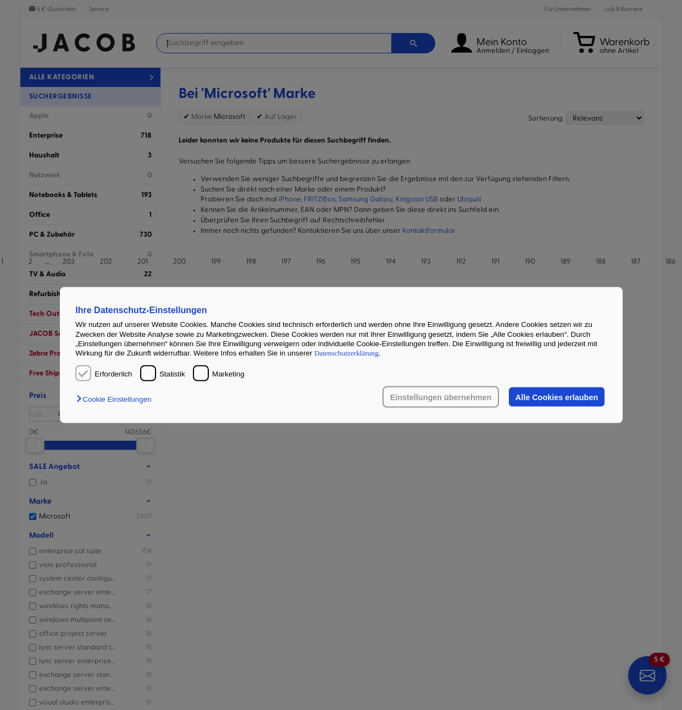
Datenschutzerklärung (346, 353)
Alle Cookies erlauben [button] (556, 396)
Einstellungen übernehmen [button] (441, 396)
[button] (116, 399)
